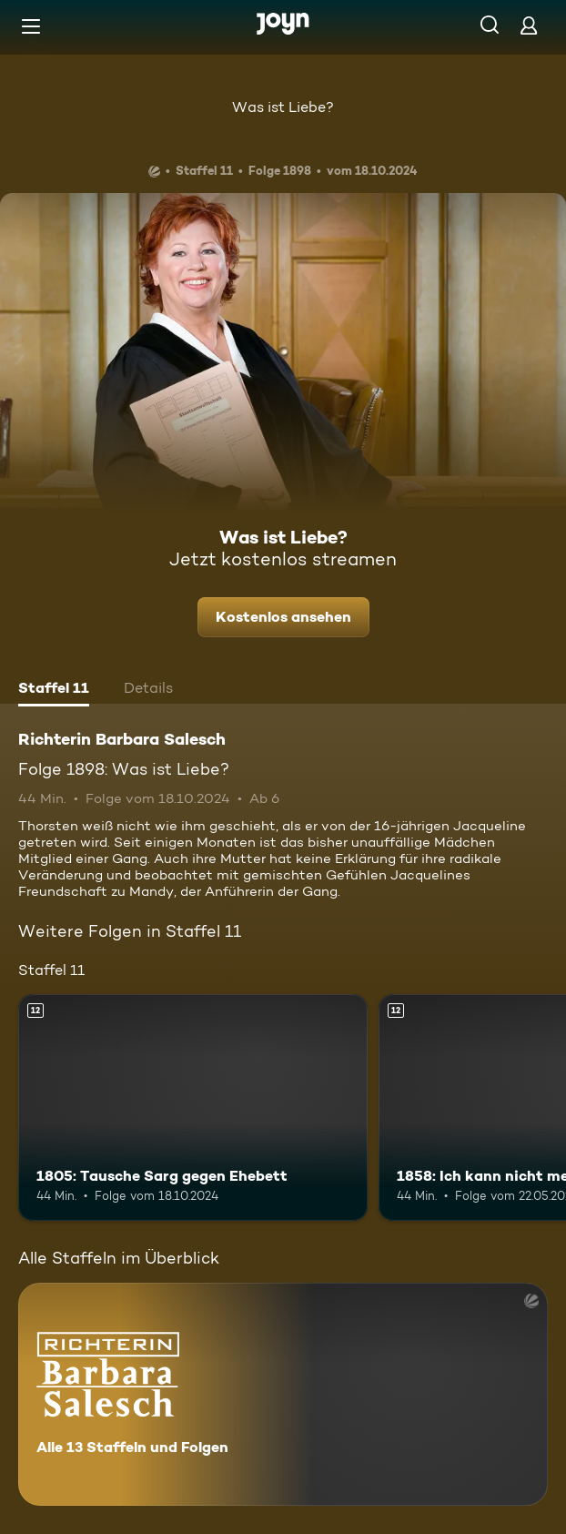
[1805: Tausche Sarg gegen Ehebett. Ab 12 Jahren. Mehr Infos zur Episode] (193, 1108)
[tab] (54, 690)
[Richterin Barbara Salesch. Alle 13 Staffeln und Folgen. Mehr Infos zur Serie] (283, 1394)
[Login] (528, 25)
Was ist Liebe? (283, 107)
